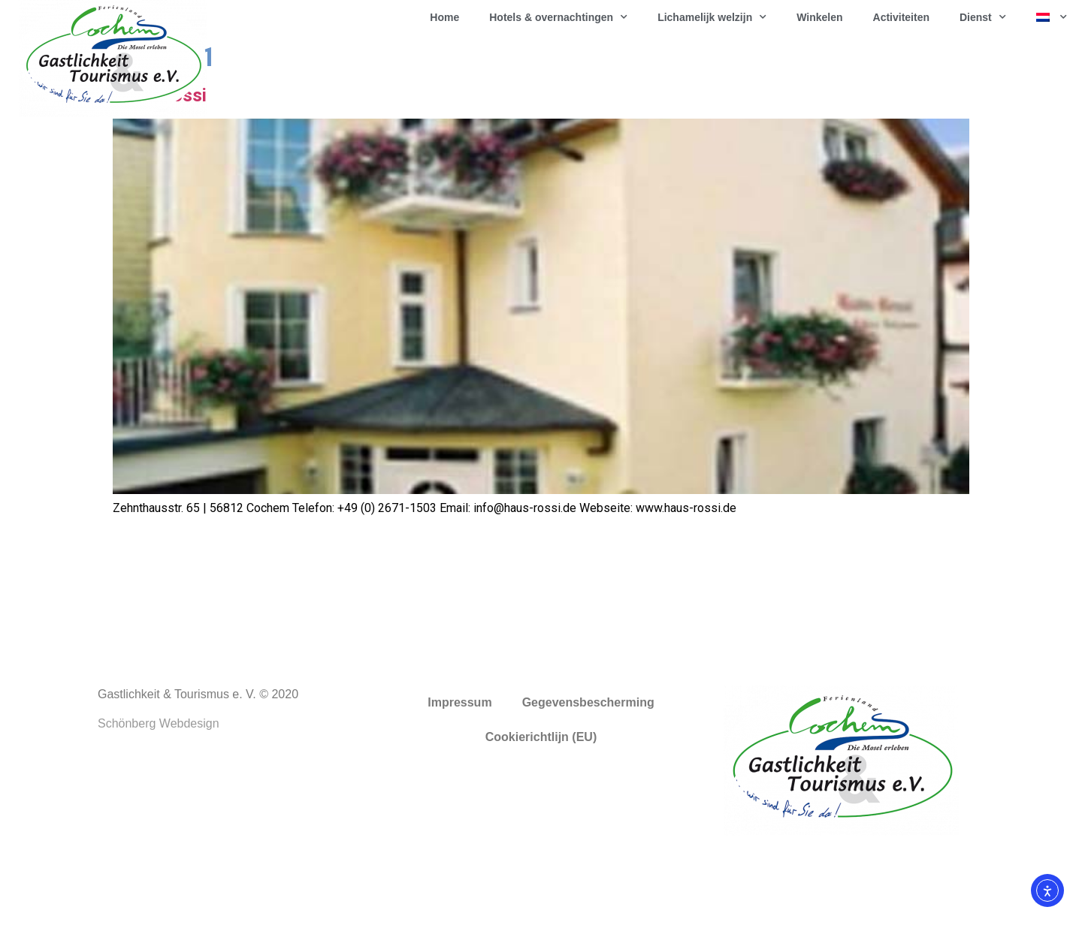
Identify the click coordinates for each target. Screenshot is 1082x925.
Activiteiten (901, 17)
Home (444, 17)
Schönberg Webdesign (158, 805)
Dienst (983, 17)
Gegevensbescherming (588, 784)
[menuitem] (1051, 17)
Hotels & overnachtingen (558, 17)
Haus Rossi (160, 177)
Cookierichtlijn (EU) (541, 818)
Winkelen (819, 17)
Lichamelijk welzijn (711, 17)
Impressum (459, 784)
